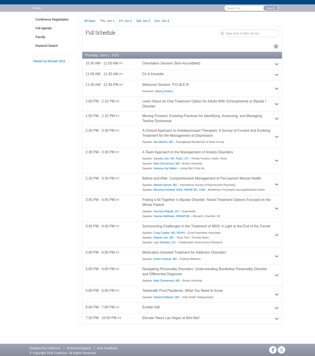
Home (37, 8)
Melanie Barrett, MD (165, 185)
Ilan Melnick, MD (163, 141)
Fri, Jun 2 (125, 20)
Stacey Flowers (164, 91)
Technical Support (78, 348)
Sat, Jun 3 (143, 20)
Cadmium (54, 348)
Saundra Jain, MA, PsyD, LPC (171, 158)
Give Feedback (107, 348)
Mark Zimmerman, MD (167, 163)
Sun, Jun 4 (161, 20)
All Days (89, 20)
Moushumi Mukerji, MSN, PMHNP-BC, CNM (179, 189)
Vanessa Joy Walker (165, 168)
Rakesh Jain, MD (163, 237)
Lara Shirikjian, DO (165, 242)
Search (271, 8)
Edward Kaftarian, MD (166, 297)
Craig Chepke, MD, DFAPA (169, 232)
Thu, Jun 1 (107, 20)
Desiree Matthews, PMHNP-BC (172, 216)
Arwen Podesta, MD (165, 259)
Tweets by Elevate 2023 (49, 61)
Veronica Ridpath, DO (166, 211)
